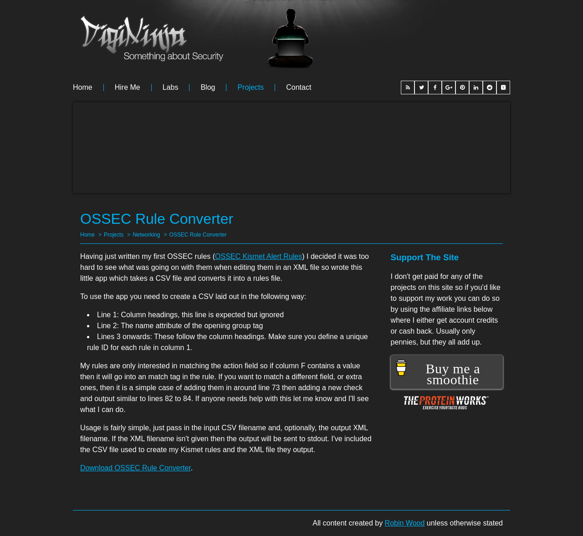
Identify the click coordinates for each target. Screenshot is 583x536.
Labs (171, 87)
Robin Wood (405, 523)
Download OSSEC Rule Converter (135, 468)
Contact (298, 87)
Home (82, 87)
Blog (207, 87)
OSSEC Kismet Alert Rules (258, 256)
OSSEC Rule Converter (197, 235)
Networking (146, 235)
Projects (250, 87)
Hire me (127, 87)
